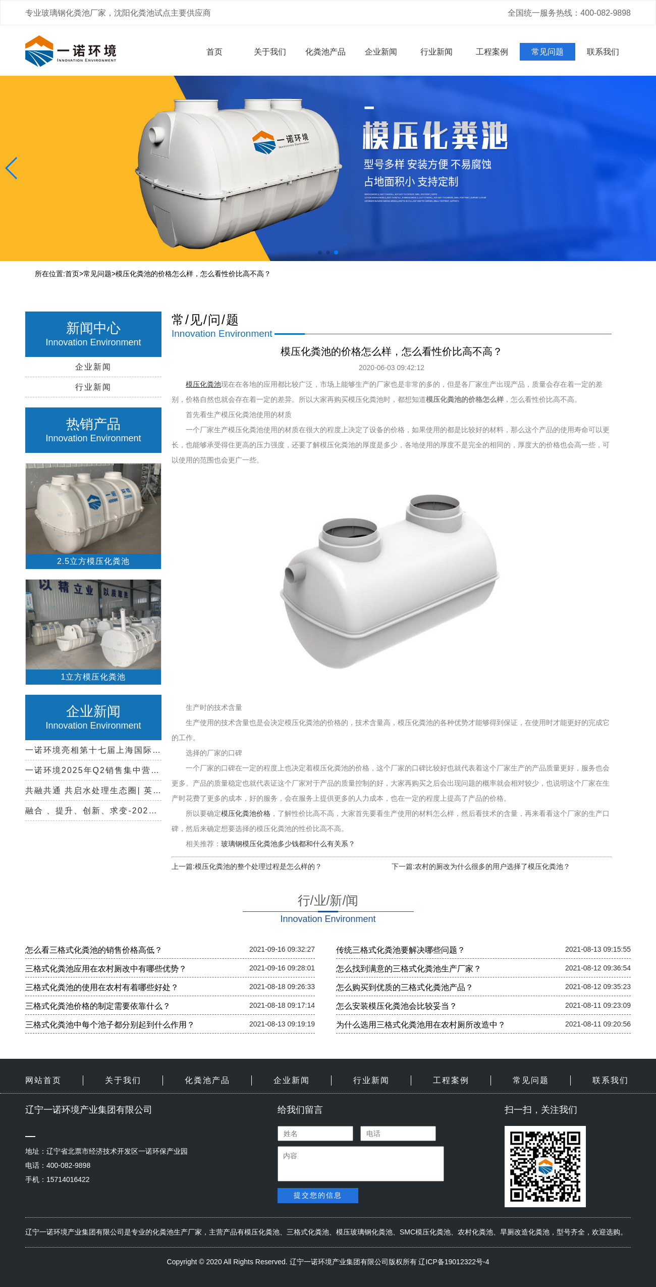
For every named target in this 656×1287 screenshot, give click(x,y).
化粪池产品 (325, 51)
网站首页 (43, 1080)
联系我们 (603, 51)
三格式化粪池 (308, 1232)
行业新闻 (436, 51)
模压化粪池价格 (245, 813)
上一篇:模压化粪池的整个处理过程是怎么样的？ (247, 866)
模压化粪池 (262, 1232)
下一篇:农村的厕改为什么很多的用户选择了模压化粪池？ (481, 866)
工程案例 (492, 51)
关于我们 (270, 51)
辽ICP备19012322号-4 (453, 1262)
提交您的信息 (318, 1195)
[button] (320, 252)
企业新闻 (381, 51)
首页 (214, 51)
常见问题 (547, 51)
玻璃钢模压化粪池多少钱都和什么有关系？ (288, 844)
